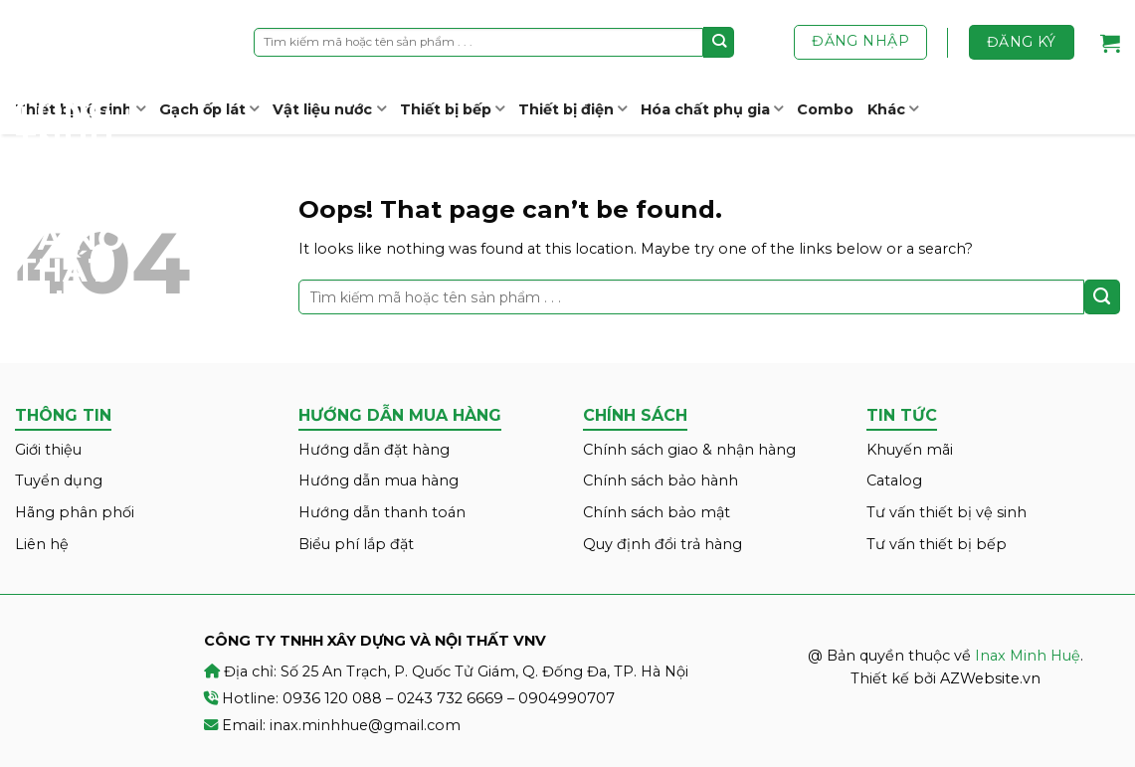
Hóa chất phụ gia (712, 108)
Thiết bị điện (572, 108)
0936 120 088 (332, 698)
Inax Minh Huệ (1027, 656)
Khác (892, 108)
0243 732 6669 (450, 698)
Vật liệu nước (329, 108)
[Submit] (718, 42)
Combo (825, 109)
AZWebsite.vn (990, 678)
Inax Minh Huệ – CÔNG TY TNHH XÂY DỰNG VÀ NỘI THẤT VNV (89, 159)
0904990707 (566, 698)
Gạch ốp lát (209, 108)
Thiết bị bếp (452, 108)
